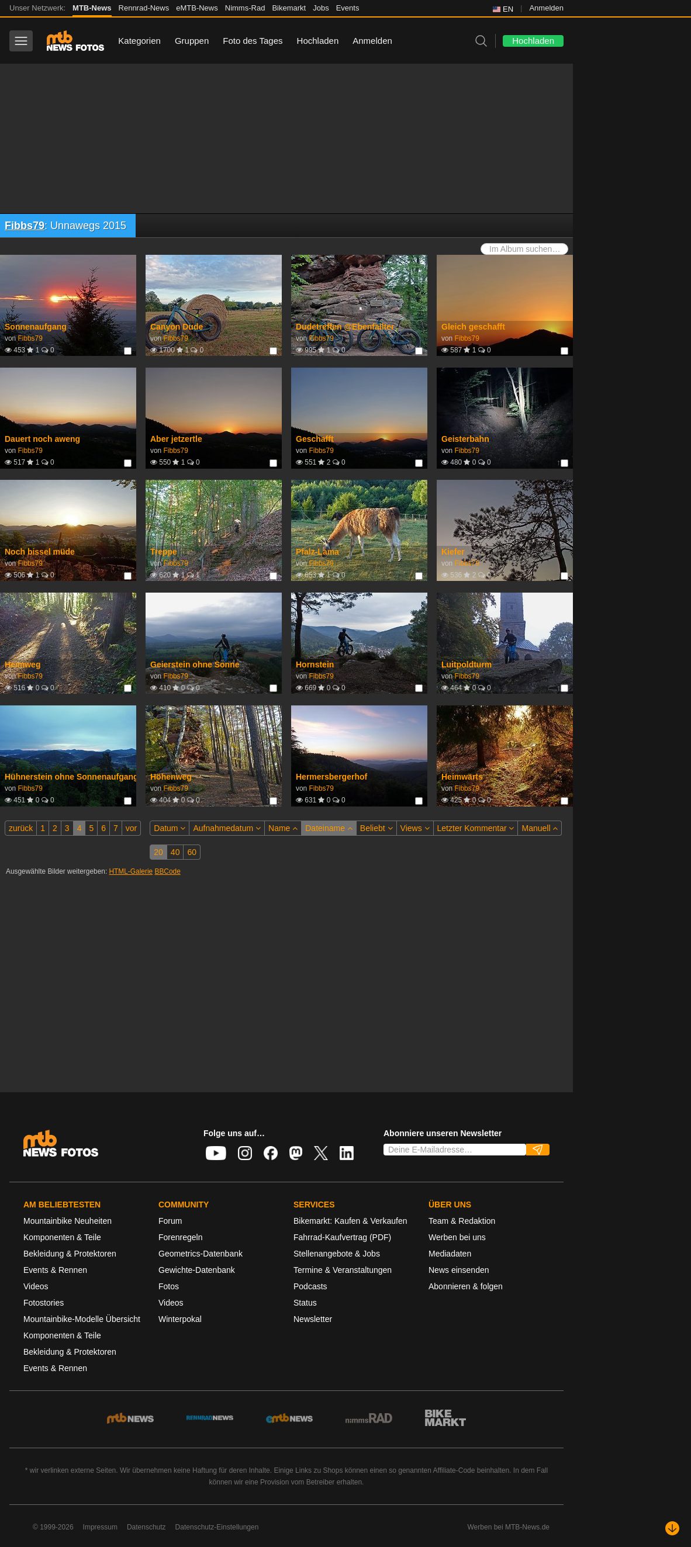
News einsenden (459, 1270)
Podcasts (310, 1286)
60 (191, 852)
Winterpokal (180, 1319)
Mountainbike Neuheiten (67, 1221)
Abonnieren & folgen (466, 1286)
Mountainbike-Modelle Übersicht (81, 1319)
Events (348, 8)
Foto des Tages (252, 41)
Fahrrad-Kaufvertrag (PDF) (342, 1237)
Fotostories (43, 1302)
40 (175, 852)
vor (131, 828)
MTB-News (91, 8)
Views (415, 828)
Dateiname (329, 828)
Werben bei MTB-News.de (509, 1527)
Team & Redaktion (462, 1221)
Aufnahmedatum (227, 828)
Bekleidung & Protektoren (69, 1253)
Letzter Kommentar (475, 828)
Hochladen (318, 41)
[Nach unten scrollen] (672, 1528)
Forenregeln (180, 1237)
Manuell (539, 828)
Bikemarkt (289, 8)
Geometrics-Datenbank (200, 1253)
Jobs (321, 8)
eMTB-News (197, 8)
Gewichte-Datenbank (196, 1270)
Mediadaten (450, 1253)
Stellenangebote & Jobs (336, 1253)
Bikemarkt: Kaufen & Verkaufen (350, 1221)
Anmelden (546, 8)
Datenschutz (146, 1527)
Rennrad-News (144, 8)
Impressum (100, 1527)
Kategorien (139, 41)
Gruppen (192, 41)
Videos (36, 1286)
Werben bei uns (457, 1237)
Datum (169, 828)
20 (158, 852)
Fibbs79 (24, 225)
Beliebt (376, 828)
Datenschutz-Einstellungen (217, 1527)
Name (283, 828)
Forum (170, 1221)
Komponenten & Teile (62, 1237)
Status (305, 1302)
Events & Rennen (55, 1270)
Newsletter (312, 1319)
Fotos (168, 1286)
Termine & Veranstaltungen (342, 1270)
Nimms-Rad (245, 8)
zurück (21, 828)
